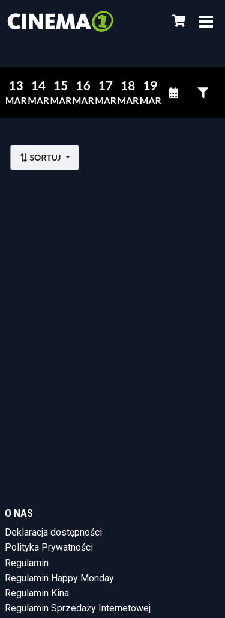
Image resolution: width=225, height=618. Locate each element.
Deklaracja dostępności (53, 532)
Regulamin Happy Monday (59, 578)
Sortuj (41, 157)
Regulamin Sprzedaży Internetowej (78, 608)
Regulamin (27, 563)
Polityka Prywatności (49, 547)
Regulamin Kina (37, 593)
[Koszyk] (177, 21)
